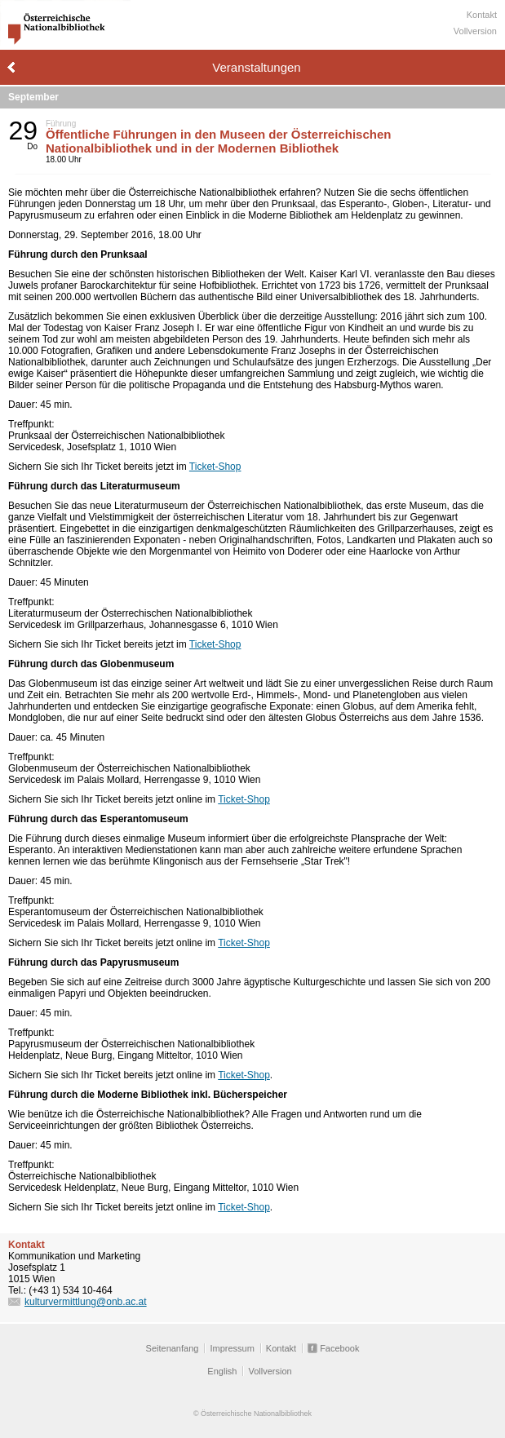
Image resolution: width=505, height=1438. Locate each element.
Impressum (232, 1348)
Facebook (339, 1348)
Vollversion (475, 31)
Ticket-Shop (215, 466)
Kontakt (482, 15)
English (222, 1371)
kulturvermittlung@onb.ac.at (85, 1301)
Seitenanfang (172, 1348)
